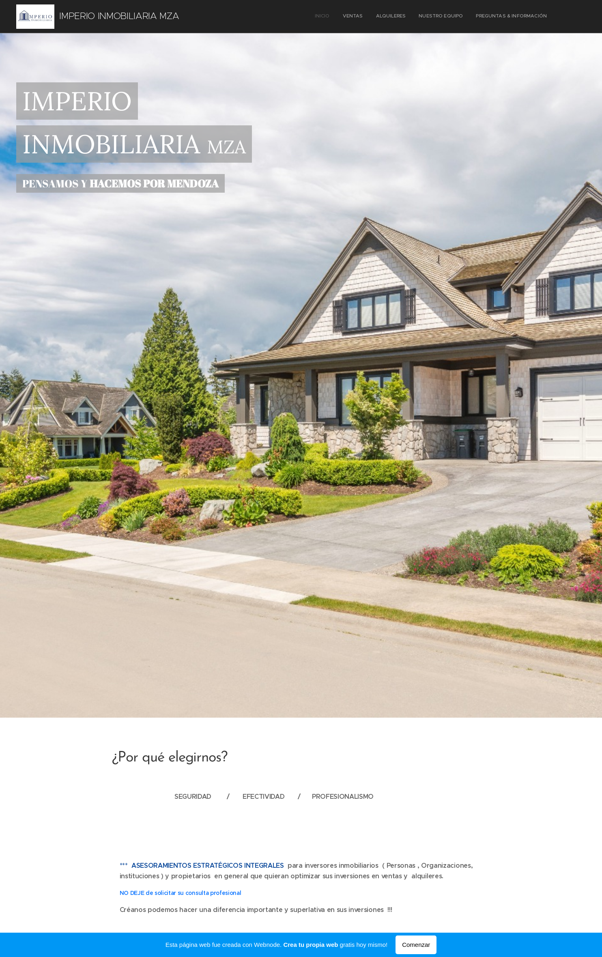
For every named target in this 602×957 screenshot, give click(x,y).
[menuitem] (497, 16)
